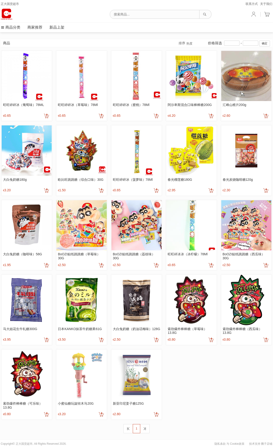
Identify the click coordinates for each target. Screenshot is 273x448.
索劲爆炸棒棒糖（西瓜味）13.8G (242, 331)
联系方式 (252, 4)
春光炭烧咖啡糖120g (238, 179)
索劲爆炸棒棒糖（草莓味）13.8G (187, 331)
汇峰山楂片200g (234, 105)
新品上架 (56, 27)
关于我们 (266, 4)
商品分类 (10, 27)
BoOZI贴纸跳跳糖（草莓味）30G (79, 256)
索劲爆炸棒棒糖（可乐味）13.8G (22, 405)
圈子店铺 (266, 443)
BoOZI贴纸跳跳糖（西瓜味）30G (244, 256)
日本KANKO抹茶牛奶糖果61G (80, 329)
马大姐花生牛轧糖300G (20, 329)
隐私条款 (220, 443)
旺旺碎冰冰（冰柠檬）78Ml (187, 254)
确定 (264, 43)
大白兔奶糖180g (15, 179)
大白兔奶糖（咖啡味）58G (22, 254)
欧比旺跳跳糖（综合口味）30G (80, 179)
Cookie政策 (237, 443)
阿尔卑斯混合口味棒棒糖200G (190, 105)
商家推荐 (34, 27)
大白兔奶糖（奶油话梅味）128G (136, 329)
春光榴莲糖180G (180, 179)
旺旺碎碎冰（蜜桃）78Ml (131, 105)
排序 (185, 43)
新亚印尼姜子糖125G (128, 403)
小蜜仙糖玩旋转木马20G (75, 403)
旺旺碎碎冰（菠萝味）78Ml (133, 179)
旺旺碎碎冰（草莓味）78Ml (78, 105)
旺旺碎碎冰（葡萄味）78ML (23, 105)
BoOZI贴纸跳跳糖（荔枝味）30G (134, 256)
